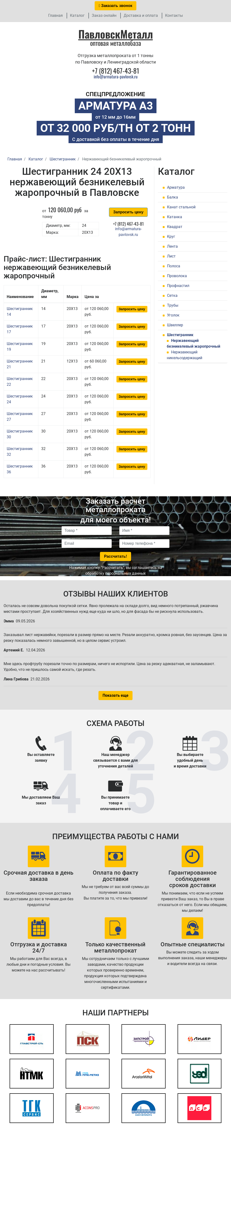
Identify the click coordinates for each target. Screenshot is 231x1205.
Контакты (174, 15)
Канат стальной (181, 207)
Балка (172, 197)
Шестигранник (180, 335)
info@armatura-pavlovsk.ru (116, 76)
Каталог (77, 15)
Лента (172, 246)
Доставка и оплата (141, 15)
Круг (171, 236)
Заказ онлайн (104, 15)
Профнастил (178, 285)
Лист (171, 256)
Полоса (173, 266)
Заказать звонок (115, 6)
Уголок (173, 315)
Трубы (172, 305)
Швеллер (175, 325)
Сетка (172, 295)
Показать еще (115, 695)
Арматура (176, 187)
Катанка (174, 217)
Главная (55, 15)
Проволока (177, 276)
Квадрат (174, 226)
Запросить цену (128, 212)
